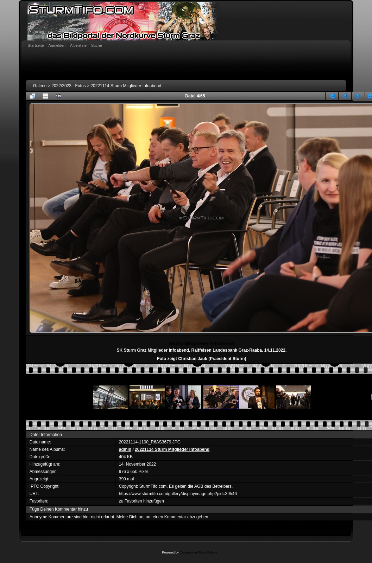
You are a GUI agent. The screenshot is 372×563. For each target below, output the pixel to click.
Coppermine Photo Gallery (198, 552)
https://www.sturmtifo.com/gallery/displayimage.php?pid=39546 (178, 493)
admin (125, 449)
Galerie (40, 85)
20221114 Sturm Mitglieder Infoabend (125, 85)
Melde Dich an (130, 516)
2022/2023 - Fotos (68, 85)
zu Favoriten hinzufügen (141, 501)
